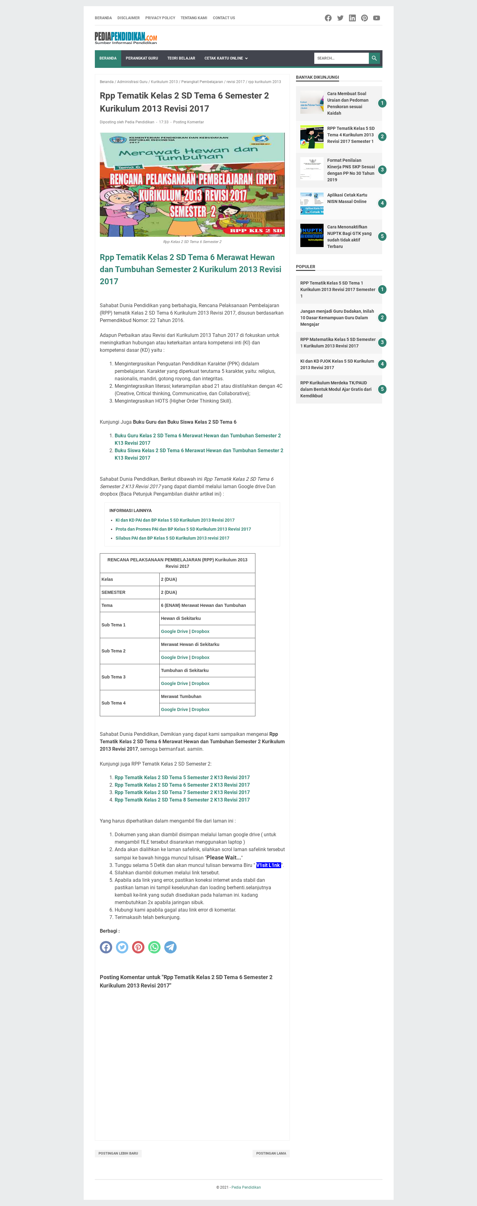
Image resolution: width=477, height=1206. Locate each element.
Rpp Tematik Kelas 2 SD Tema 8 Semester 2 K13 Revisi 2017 (182, 800)
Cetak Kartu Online (224, 58)
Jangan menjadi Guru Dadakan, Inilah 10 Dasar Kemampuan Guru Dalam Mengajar (337, 318)
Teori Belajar (181, 58)
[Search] (341, 58)
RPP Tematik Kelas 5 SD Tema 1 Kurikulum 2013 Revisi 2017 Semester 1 (337, 289)
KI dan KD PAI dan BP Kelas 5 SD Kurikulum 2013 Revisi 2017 (175, 520)
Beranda (103, 18)
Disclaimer (128, 18)
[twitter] (122, 947)
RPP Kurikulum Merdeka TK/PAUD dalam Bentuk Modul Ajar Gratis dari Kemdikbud (336, 389)
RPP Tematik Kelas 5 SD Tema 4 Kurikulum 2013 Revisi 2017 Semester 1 (351, 135)
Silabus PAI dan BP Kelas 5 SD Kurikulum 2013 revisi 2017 (172, 538)
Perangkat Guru (142, 58)
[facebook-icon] (328, 18)
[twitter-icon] (340, 18)
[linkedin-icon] (352, 18)
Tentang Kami (194, 18)
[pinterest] (138, 947)
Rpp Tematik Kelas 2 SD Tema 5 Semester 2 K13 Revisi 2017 (182, 777)
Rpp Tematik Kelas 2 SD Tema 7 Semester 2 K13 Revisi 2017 (182, 792)
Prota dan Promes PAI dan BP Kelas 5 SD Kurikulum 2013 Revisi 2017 (183, 529)
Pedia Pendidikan (246, 1187)
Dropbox (201, 631)
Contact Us (224, 18)
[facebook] (106, 947)
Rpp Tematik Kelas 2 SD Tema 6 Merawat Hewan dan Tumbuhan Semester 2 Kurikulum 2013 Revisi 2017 (190, 269)
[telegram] (170, 947)
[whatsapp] (154, 947)
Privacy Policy (160, 18)
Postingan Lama (271, 1153)
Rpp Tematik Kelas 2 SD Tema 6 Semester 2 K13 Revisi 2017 (182, 785)
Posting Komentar (188, 122)
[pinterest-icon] (365, 18)
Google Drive (174, 631)
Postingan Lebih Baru (118, 1153)
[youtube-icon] (377, 18)
